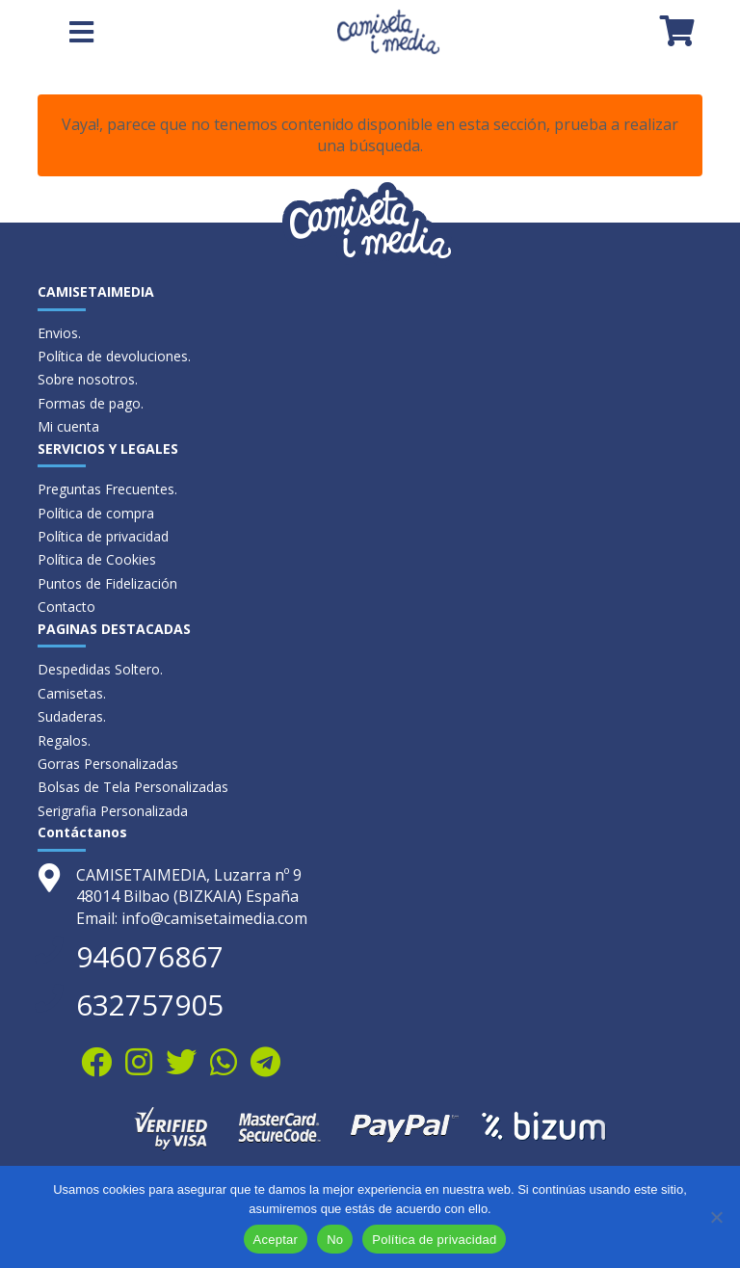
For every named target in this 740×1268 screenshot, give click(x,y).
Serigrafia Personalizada (113, 811)
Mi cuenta (68, 426)
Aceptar (276, 1239)
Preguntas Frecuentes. (107, 489)
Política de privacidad (103, 536)
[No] (716, 1217)
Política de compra (96, 513)
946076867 (150, 956)
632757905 (150, 1004)
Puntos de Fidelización (107, 583)
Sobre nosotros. (88, 379)
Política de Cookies (97, 559)
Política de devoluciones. (114, 356)
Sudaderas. (72, 716)
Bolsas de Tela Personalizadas (133, 787)
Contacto (66, 606)
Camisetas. (72, 693)
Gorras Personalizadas (108, 763)
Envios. (59, 333)
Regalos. (64, 740)
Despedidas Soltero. (100, 669)
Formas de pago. (91, 403)
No (335, 1239)
